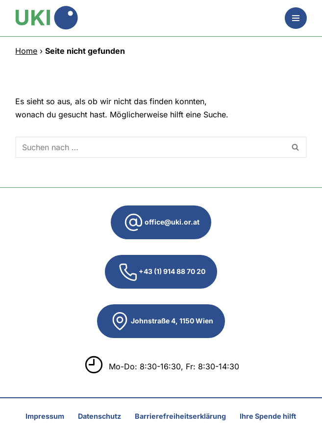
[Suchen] (149, 147)
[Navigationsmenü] (296, 18)
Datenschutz (99, 416)
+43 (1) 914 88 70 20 (161, 272)
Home (26, 51)
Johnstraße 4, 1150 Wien (161, 321)
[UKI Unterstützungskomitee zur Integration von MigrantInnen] (46, 18)
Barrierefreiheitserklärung (180, 416)
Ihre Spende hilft (268, 416)
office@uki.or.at (161, 222)
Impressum (44, 416)
